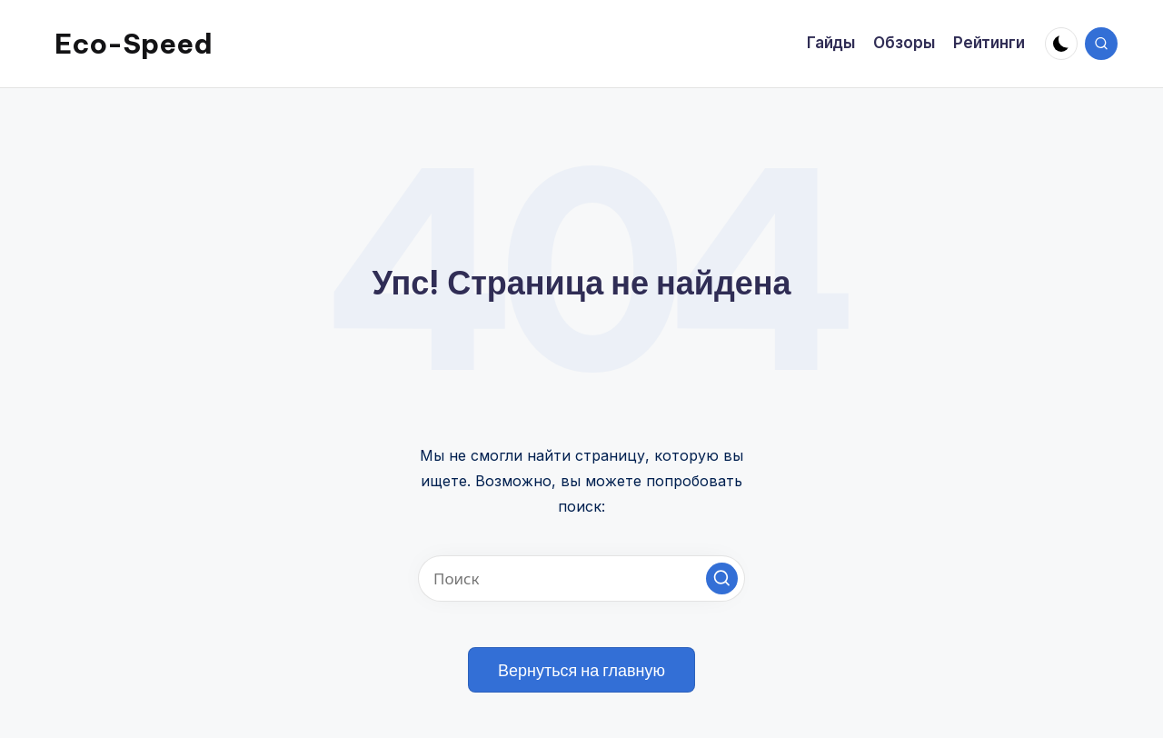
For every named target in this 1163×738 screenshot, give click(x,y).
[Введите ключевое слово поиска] (581, 578)
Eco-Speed (134, 43)
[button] (722, 578)
